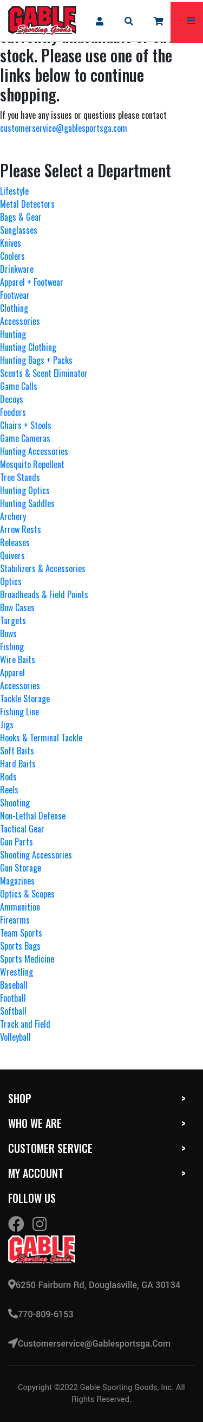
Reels (9, 789)
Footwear (15, 295)
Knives (10, 242)
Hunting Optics (25, 490)
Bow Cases (17, 607)
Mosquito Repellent (32, 464)
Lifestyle (14, 190)
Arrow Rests (20, 529)
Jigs (7, 724)
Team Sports (21, 932)
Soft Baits (17, 750)
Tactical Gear (22, 828)
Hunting (13, 334)
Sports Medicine (27, 958)
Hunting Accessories (34, 451)
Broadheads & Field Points (44, 594)
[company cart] (159, 20)
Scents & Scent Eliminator (44, 373)
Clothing (14, 308)
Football (13, 997)
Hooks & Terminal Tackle (41, 737)
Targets (13, 620)
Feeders (13, 412)
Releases (15, 542)
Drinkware (17, 269)
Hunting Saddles (27, 503)
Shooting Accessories (36, 854)
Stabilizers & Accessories (43, 568)
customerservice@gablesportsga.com (63, 127)
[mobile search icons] (129, 20)
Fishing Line (19, 711)
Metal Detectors (27, 203)
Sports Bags (20, 945)
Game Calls (18, 386)
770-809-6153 (41, 1314)
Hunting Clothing (28, 347)
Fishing (12, 646)
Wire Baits (17, 659)
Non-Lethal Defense (33, 815)
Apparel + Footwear (31, 282)
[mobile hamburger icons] (191, 21)
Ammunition (20, 906)
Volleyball (15, 1036)
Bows (8, 633)
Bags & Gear (21, 216)
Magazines (17, 880)
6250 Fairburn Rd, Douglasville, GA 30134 (94, 1285)
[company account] (99, 20)
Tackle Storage (25, 698)
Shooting (15, 802)
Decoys (11, 399)
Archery (13, 516)
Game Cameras (25, 438)
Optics (11, 581)
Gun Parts (16, 841)
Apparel (12, 672)
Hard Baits (18, 763)
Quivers (12, 555)
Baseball (14, 984)
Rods (8, 776)
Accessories (20, 321)
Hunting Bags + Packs (36, 360)
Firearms (15, 919)
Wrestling (16, 971)
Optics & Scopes (27, 893)
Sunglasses (18, 229)
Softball (13, 1010)
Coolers (12, 255)
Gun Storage (20, 867)
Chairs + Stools (25, 425)
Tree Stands (20, 477)
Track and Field (25, 1023)
